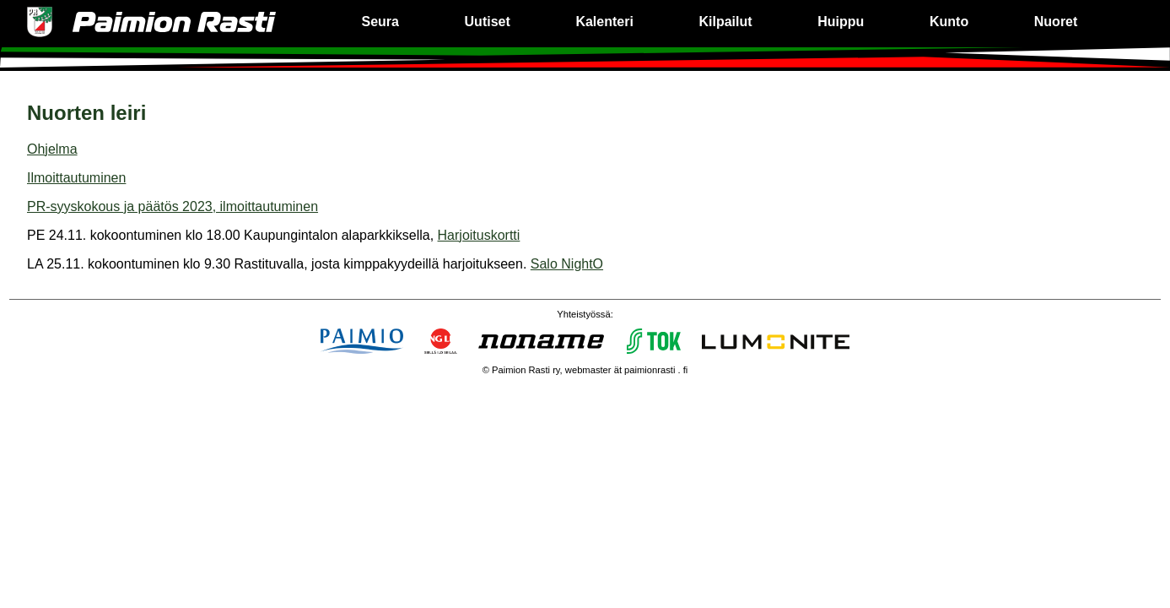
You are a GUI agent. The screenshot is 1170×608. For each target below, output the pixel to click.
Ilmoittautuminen (76, 178)
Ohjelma (52, 149)
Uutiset (487, 21)
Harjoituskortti (479, 235)
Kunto (949, 21)
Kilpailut (725, 21)
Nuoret (1056, 21)
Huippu (840, 21)
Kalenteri (604, 21)
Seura (379, 21)
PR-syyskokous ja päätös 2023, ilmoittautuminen (172, 206)
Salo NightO (567, 264)
